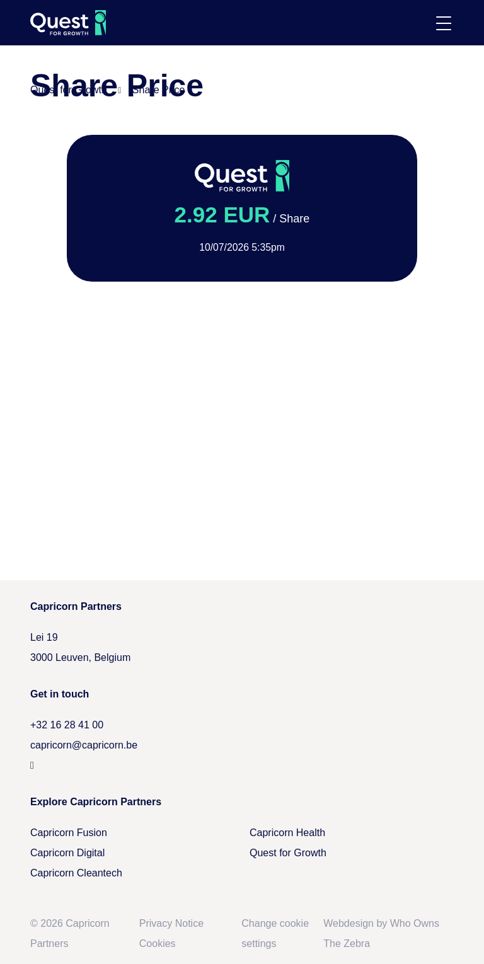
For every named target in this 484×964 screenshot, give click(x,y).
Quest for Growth (68, 89)
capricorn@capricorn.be (83, 745)
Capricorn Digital (67, 852)
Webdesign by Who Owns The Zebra (381, 933)
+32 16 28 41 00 (66, 725)
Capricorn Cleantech (76, 873)
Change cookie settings (275, 933)
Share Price (158, 89)
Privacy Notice (171, 923)
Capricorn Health (287, 832)
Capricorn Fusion (68, 832)
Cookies (157, 943)
